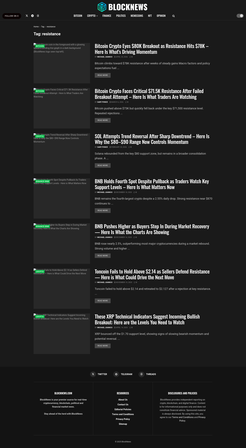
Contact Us (123, 404)
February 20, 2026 (118, 147)
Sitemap (123, 424)
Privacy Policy (123, 419)
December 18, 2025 (123, 192)
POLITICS (121, 16)
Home (36, 26)
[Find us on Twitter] (27, 15)
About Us (123, 399)
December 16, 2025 (123, 237)
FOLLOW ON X (12, 16)
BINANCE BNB (42, 181)
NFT (150, 16)
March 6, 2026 (116, 102)
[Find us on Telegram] (32, 15)
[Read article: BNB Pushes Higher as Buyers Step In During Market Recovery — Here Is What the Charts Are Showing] (62, 243)
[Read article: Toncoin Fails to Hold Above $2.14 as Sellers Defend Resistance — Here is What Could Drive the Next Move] (62, 288)
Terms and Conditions (123, 414)
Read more (104, 75)
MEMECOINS (137, 16)
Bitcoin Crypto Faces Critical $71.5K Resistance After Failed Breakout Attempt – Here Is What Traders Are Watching (149, 93)
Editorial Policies (123, 409)
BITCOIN (78, 16)
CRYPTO (91, 16)
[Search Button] (173, 15)
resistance (51, 26)
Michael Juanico (104, 57)
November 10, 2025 (123, 282)
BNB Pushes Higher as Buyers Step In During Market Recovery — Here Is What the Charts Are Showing (152, 229)
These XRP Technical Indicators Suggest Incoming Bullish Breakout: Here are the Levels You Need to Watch (147, 319)
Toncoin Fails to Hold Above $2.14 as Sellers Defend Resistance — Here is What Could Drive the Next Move (152, 274)
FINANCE (106, 16)
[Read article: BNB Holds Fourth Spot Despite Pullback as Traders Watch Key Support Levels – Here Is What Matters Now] (62, 198)
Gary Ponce (102, 102)
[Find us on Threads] (38, 15)
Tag (42, 26)
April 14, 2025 (121, 327)
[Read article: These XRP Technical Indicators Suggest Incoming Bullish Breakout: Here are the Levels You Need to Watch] (62, 334)
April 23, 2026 (121, 57)
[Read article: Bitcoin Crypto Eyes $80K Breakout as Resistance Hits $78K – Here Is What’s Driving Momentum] (62, 63)
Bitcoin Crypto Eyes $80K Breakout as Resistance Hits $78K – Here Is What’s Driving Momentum (152, 48)
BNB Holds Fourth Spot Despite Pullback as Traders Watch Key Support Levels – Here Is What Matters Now (152, 183)
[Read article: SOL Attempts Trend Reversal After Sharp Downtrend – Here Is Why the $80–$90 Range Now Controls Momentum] (62, 153)
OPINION (161, 16)
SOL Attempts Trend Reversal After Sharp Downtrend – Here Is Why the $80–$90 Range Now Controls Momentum (152, 138)
